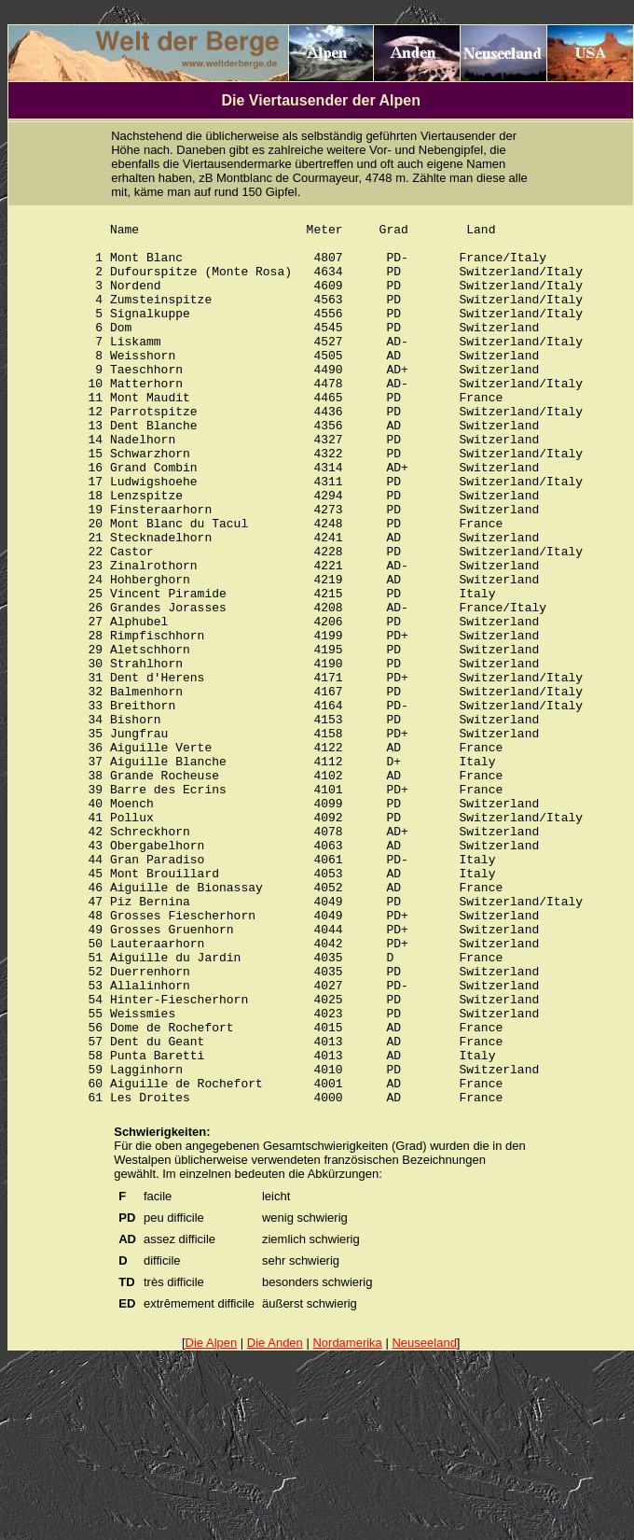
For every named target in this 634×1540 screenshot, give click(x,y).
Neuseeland (424, 1525)
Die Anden (275, 1525)
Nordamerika (346, 1525)
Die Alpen (212, 1525)
